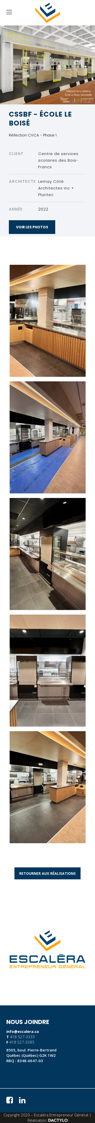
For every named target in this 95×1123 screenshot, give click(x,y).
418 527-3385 (21, 1042)
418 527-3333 (22, 1036)
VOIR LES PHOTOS (32, 227)
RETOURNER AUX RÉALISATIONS (47, 873)
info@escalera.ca (22, 1031)
